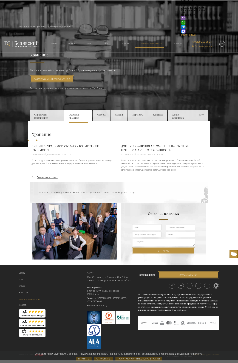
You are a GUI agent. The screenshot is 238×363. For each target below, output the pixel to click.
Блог (201, 114)
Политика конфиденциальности (139, 358)
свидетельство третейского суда (166, 307)
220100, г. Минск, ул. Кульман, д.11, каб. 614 (107, 277)
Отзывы (53, 43)
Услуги (71, 43)
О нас (88, 43)
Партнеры (137, 114)
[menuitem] (52, 44)
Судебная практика (74, 116)
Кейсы (105, 43)
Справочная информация (41, 116)
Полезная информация (151, 43)
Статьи (119, 114)
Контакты (124, 43)
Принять (83, 358)
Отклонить (103, 358)
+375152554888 (94, 301)
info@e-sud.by (188, 34)
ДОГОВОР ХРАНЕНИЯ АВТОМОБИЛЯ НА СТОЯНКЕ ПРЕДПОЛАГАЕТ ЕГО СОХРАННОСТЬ (155, 148)
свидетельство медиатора (158, 310)
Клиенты (158, 114)
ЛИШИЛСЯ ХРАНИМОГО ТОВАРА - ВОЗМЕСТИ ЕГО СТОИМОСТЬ (66, 148)
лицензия (170, 300)
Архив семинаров (178, 116)
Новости (178, 43)
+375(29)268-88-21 (202, 41)
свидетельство (187, 294)
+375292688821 (103, 298)
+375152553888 (118, 298)
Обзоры (101, 114)
